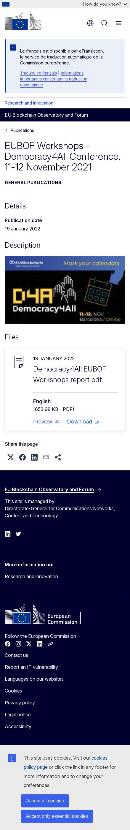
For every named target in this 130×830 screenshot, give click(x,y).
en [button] (90, 23)
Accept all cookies (45, 800)
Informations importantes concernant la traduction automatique (53, 79)
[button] (46, 421)
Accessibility (18, 726)
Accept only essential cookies (57, 816)
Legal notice (18, 714)
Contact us (16, 655)
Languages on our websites (34, 679)
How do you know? (105, 4)
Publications (22, 130)
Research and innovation (29, 102)
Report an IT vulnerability (31, 667)
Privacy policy (20, 703)
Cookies (13, 691)
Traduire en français (38, 73)
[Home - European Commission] (23, 21)
